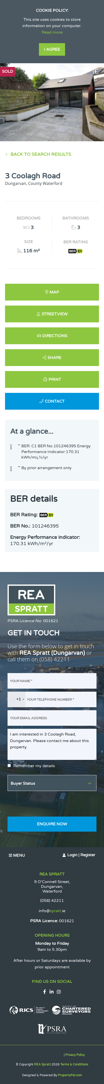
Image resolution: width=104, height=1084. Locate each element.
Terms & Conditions (74, 1064)
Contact (55, 401)
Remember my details (34, 765)
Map (54, 292)
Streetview (55, 314)
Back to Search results (41, 154)
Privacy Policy (75, 1055)
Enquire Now (52, 824)
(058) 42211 (54, 659)
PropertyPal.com (70, 1075)
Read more (52, 32)
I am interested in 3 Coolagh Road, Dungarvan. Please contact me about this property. (52, 744)
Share (54, 357)
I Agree (52, 49)
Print (54, 379)
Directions (54, 335)
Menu (17, 855)
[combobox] (17, 699)
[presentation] (46, 804)
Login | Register (81, 855)
